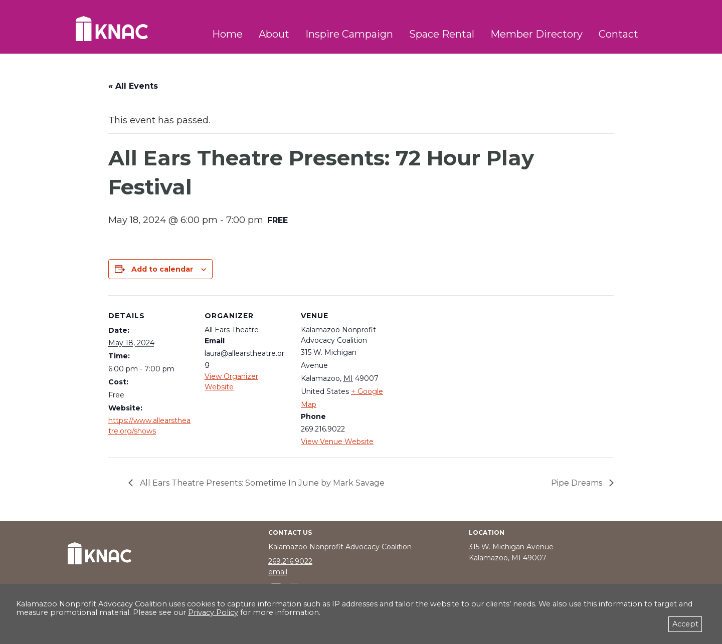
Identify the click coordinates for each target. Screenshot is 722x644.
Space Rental (441, 34)
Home (227, 34)
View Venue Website (337, 441)
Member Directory (536, 34)
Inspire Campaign (349, 34)
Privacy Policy (213, 612)
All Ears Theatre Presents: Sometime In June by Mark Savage (261, 483)
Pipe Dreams (577, 483)
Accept (685, 623)
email (277, 571)
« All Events (133, 86)
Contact (618, 34)
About (274, 34)
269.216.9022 (290, 561)
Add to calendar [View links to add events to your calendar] (162, 269)
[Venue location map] (450, 364)
